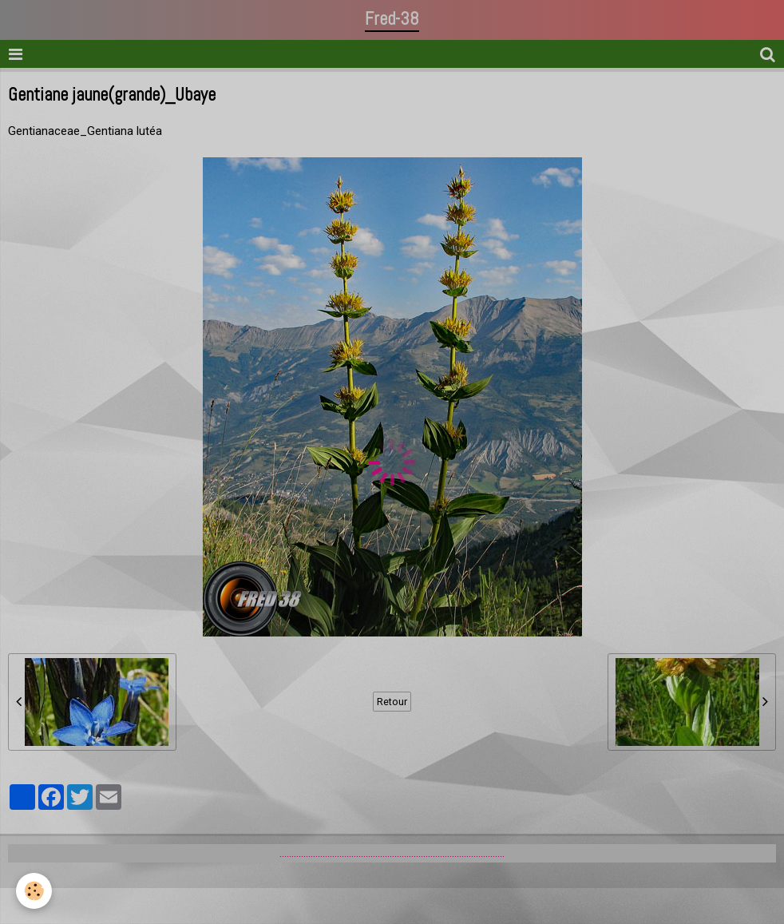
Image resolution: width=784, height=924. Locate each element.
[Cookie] (34, 891)
